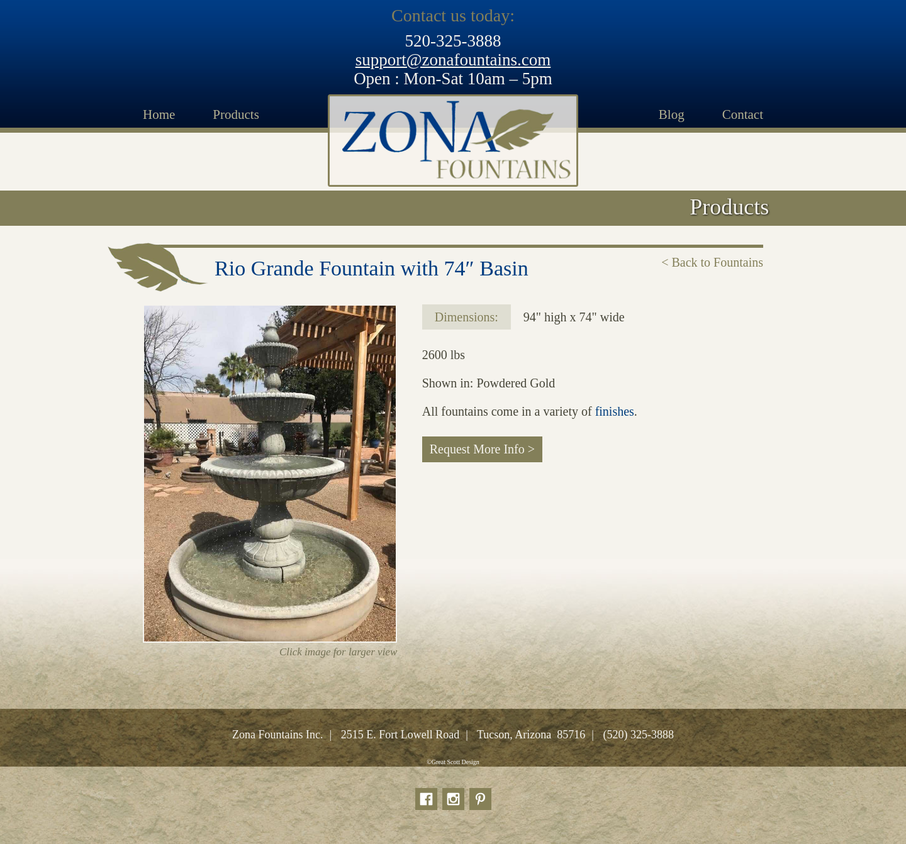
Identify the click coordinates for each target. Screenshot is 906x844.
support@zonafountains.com (453, 59)
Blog (672, 114)
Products (236, 114)
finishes (614, 411)
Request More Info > (482, 449)
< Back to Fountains (712, 262)
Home (159, 114)
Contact (742, 114)
